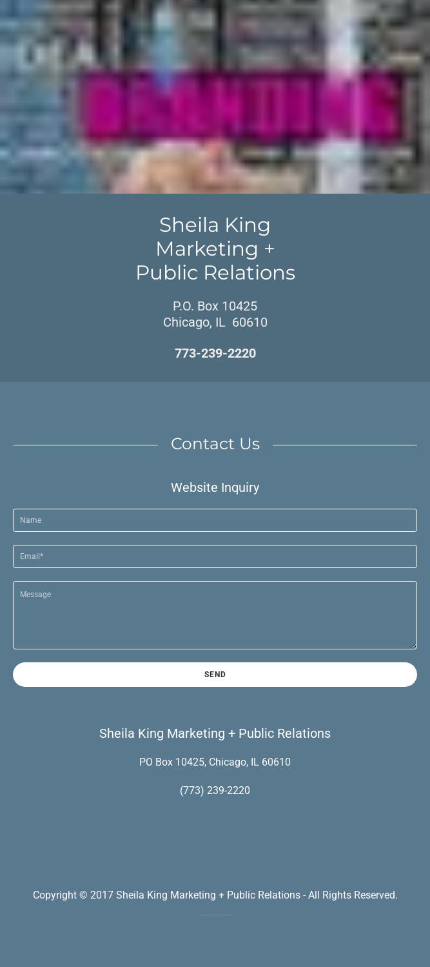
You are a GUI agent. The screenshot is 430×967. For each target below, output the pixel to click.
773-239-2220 (215, 353)
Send (215, 674)
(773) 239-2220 (215, 790)
